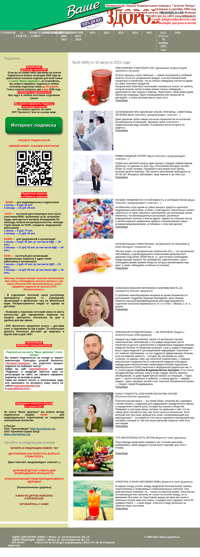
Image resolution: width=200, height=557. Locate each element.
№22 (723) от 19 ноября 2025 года (163, 41)
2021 (92, 32)
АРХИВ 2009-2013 (64, 36)
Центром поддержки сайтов (151, 551)
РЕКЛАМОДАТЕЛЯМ (50, 32)
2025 (149, 32)
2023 (121, 32)
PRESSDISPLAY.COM (171, 12)
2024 (135, 32)
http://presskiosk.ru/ (42, 428)
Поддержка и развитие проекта (153, 548)
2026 (178, 32)
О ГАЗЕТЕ (21, 34)
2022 (107, 32)
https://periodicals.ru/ (17, 434)
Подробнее (121, 100)
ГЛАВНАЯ (7, 32)
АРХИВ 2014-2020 (78, 36)
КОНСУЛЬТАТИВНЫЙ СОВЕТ (36, 34)
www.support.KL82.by (180, 551)
